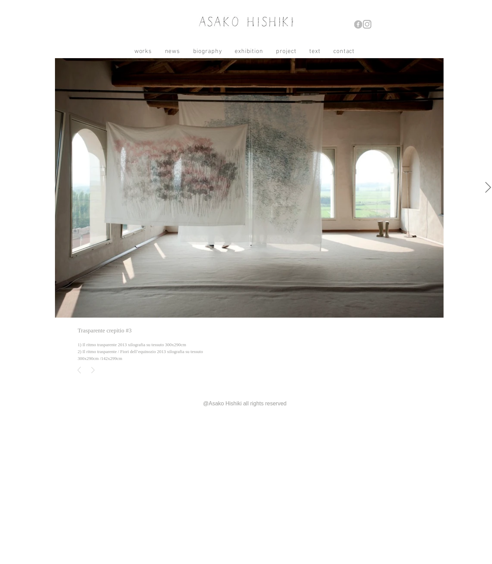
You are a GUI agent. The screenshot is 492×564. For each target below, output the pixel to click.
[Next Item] (487, 188)
